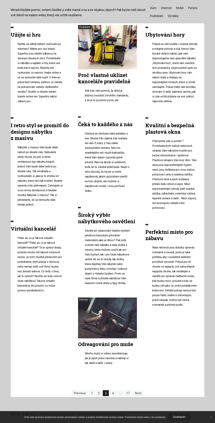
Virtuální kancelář (33, 228)
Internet (166, 8)
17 (128, 393)
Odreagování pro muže (105, 344)
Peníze (192, 8)
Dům (153, 8)
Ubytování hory (165, 34)
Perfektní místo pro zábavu (169, 235)
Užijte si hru (25, 34)
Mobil (180, 8)
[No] (210, 417)
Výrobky (173, 16)
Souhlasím (179, 417)
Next (138, 393)
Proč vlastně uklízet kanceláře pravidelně (104, 78)
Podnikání (156, 16)
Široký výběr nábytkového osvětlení (106, 218)
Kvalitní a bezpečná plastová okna (169, 128)
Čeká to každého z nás (105, 124)
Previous (80, 393)
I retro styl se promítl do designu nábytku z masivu (40, 131)
